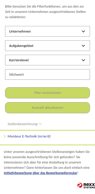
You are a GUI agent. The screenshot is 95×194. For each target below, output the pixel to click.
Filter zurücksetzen (47, 93)
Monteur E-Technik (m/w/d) (29, 136)
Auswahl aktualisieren (47, 107)
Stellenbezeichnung (25, 124)
